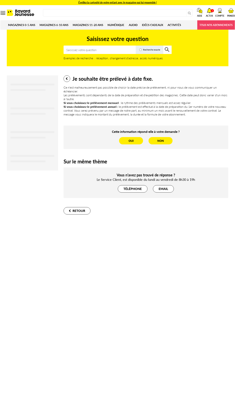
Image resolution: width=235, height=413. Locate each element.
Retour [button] (67, 78)
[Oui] (131, 140)
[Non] (161, 140)
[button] (219, 12)
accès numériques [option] (151, 58)
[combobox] (117, 12)
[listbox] (129, 58)
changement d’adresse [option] (124, 58)
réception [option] (102, 58)
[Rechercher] (167, 50)
